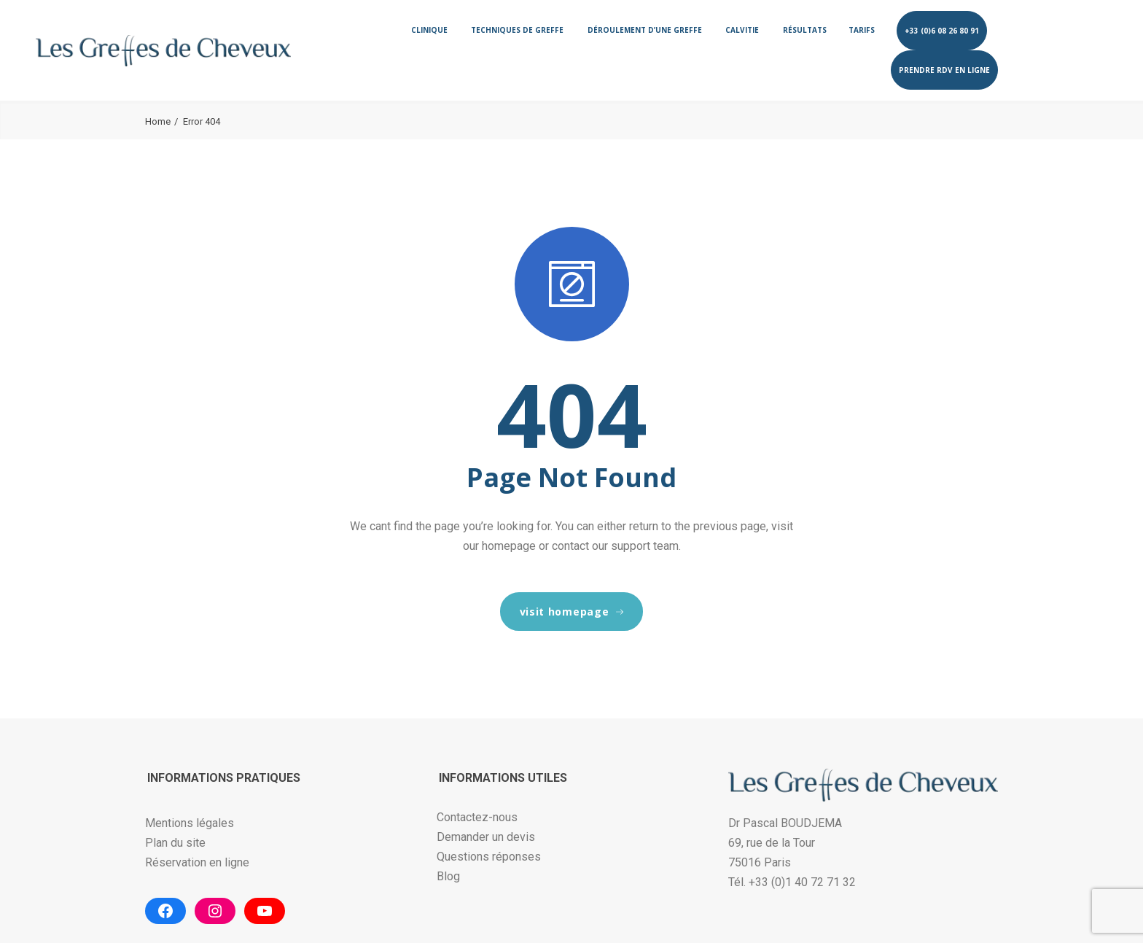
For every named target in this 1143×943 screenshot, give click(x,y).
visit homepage (572, 611)
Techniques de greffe (517, 30)
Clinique (429, 30)
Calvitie (742, 30)
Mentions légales (189, 823)
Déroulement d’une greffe (645, 30)
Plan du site (175, 843)
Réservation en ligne (197, 862)
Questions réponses (489, 857)
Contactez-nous (477, 817)
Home (158, 121)
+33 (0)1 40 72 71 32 (802, 882)
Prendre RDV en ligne (944, 70)
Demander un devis (486, 837)
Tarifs (862, 30)
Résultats (805, 30)
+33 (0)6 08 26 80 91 (942, 31)
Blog (448, 876)
